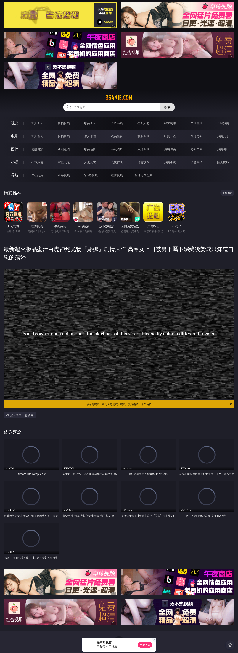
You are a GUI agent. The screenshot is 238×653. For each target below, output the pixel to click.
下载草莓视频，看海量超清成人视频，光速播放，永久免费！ (158, 404)
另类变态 (223, 136)
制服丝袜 (143, 136)
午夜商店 (37, 175)
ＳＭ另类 (223, 123)
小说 (14, 162)
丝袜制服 (170, 123)
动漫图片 (117, 149)
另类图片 (223, 149)
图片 (14, 149)
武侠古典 (117, 162)
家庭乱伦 (64, 162)
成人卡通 (90, 136)
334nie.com (119, 97)
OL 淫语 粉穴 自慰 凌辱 (19, 415)
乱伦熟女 (196, 136)
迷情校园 (143, 162)
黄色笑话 (196, 162)
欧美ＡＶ (90, 123)
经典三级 (170, 136)
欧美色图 (90, 149)
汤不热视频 (90, 175)
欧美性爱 (117, 136)
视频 (14, 123)
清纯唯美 (170, 149)
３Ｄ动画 (117, 123)
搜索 (167, 107)
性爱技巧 (223, 162)
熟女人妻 (143, 123)
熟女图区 (196, 149)
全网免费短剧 (143, 175)
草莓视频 (64, 175)
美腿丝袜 (143, 149)
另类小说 (170, 162)
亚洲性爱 (37, 136)
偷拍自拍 (64, 136)
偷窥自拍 (37, 149)
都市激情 (37, 162)
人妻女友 (90, 162)
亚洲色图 (64, 149)
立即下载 (145, 645)
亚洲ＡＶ (37, 123)
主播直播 (196, 123)
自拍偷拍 (64, 123)
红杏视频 (117, 175)
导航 (14, 175)
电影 (14, 136)
